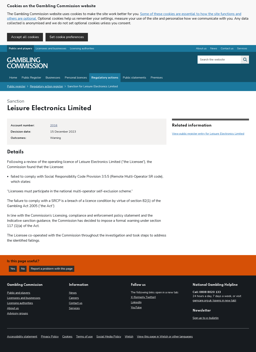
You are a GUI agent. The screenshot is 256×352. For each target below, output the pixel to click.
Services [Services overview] (242, 48)
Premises (157, 78)
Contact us (75, 303)
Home (13, 78)
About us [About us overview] (201, 48)
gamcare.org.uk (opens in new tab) (214, 300)
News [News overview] (213, 48)
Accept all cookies (25, 37)
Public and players (20, 48)
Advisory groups (17, 313)
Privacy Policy (50, 337)
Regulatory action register (46, 86)
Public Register (31, 78)
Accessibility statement (22, 337)
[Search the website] (245, 60)
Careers (74, 298)
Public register (16, 86)
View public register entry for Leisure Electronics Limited (208, 134)
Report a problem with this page (52, 269)
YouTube (136, 307)
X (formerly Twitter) (143, 297)
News (73, 293)
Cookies (67, 337)
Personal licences (76, 78)
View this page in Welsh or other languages (165, 337)
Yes (14, 269)
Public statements (134, 78)
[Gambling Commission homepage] (27, 67)
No (24, 269)
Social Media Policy (108, 337)
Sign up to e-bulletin (206, 318)
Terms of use (84, 337)
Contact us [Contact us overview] (227, 48)
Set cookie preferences (67, 37)
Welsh (129, 337)
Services (74, 308)
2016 (54, 125)
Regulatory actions (104, 78)
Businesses (53, 78)
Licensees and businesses (51, 48)
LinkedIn (136, 302)
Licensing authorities (82, 48)
